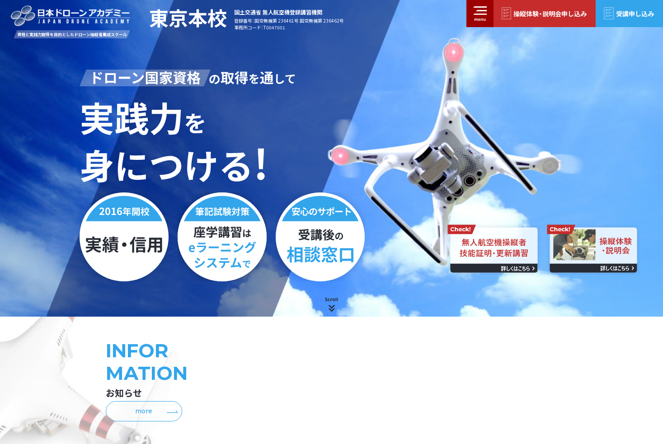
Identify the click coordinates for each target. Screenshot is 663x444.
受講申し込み (635, 13)
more (156, 411)
